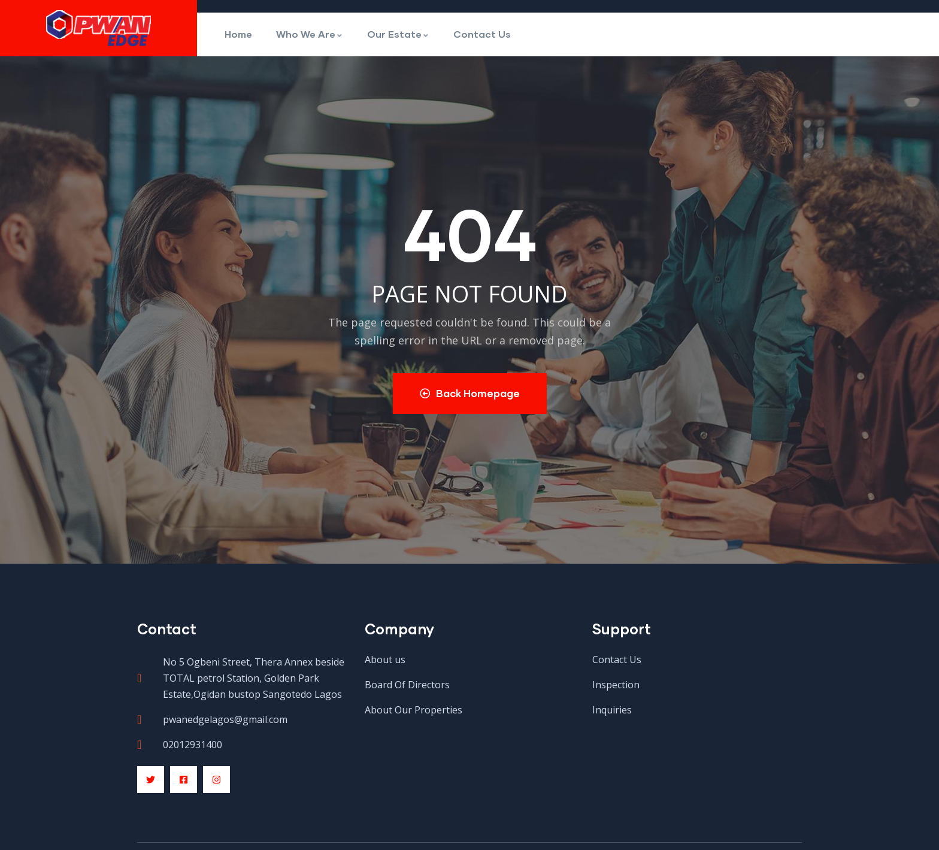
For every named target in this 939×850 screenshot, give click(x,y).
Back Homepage (470, 393)
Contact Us (482, 34)
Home (238, 34)
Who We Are (309, 34)
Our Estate (398, 34)
